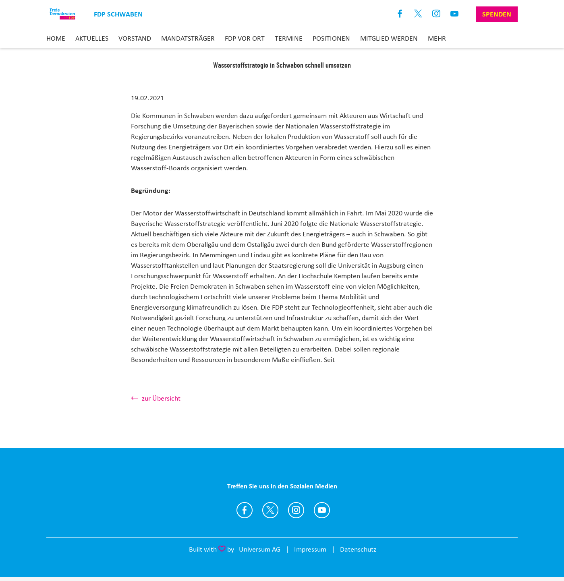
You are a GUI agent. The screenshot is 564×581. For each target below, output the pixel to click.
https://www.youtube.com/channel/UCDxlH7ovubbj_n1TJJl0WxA (322, 510)
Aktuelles (91, 38)
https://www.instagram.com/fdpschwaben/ (296, 510)
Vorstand (134, 38)
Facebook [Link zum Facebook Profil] (400, 14)
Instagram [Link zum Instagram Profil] (436, 14)
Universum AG (259, 549)
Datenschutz (358, 549)
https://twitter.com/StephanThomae (270, 510)
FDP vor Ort (245, 38)
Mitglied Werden (389, 38)
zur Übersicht (161, 398)
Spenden (496, 14)
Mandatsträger (188, 38)
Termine (289, 38)
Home (55, 38)
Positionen (331, 38)
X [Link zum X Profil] (418, 14)
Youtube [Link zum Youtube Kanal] (455, 14)
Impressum (310, 549)
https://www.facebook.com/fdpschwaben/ (244, 510)
